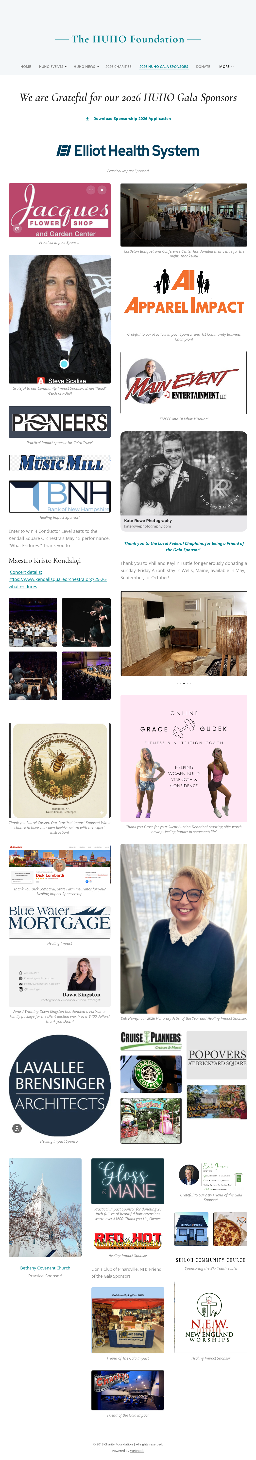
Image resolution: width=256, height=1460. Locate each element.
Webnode (137, 1450)
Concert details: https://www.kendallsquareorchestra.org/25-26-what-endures (58, 579)
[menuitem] (25, 66)
